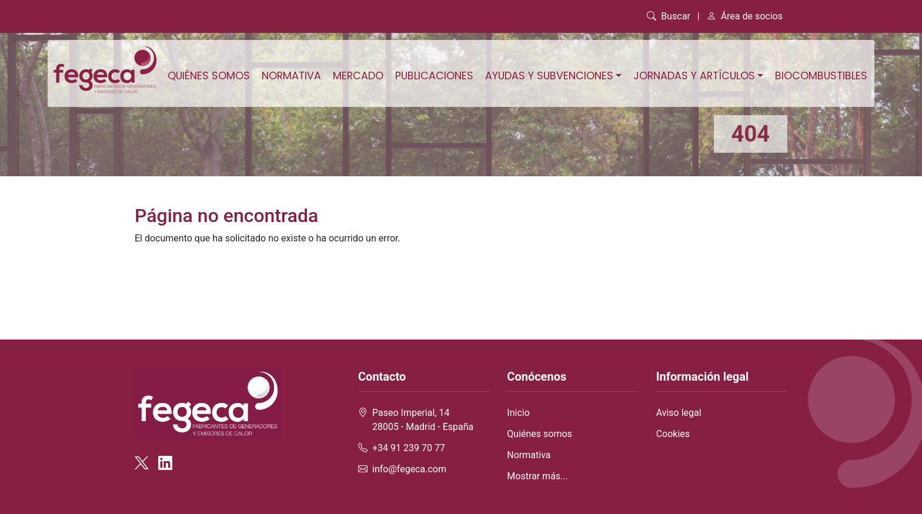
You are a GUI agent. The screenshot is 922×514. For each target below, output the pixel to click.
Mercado (358, 76)
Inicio (518, 412)
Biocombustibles (821, 76)
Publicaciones (434, 76)
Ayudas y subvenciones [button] (549, 76)
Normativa (291, 76)
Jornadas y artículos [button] (694, 76)
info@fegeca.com (409, 469)
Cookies (673, 433)
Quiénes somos (209, 76)
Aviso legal (678, 412)
